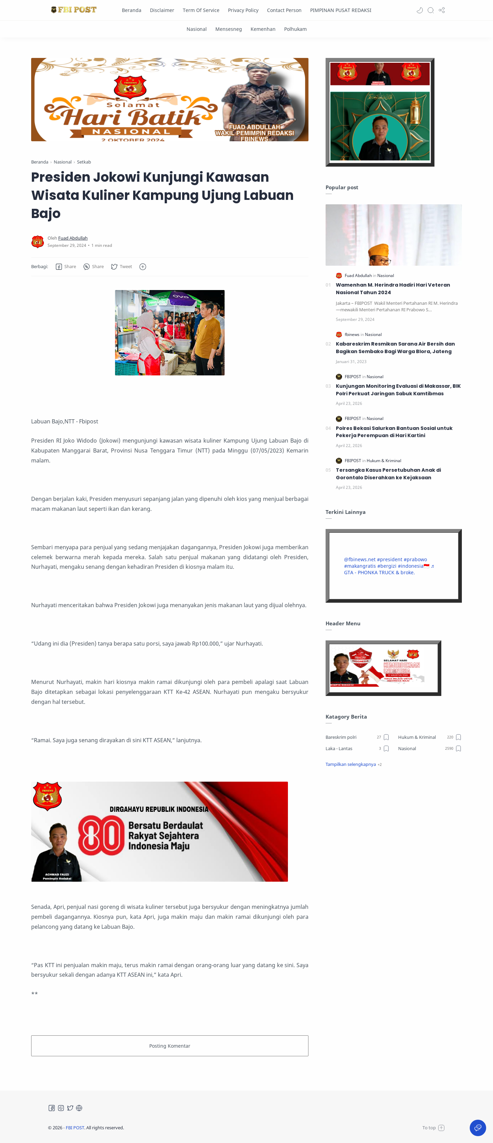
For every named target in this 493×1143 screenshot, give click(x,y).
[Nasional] (197, 29)
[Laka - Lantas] (358, 748)
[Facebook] (51, 1108)
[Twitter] (70, 1108)
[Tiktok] (79, 1108)
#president (389, 559)
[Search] (430, 10)
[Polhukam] (295, 29)
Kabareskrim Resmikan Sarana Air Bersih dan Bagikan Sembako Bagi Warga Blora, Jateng (395, 347)
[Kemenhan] (263, 29)
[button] (419, 10)
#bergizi (386, 566)
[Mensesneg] (228, 29)
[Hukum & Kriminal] (384, 461)
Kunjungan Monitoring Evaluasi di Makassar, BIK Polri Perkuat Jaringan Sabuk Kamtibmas (398, 390)
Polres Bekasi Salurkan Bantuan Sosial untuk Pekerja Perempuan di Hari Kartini (394, 432)
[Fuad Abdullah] (73, 238)
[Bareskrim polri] (358, 737)
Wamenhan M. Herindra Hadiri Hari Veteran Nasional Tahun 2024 (393, 288)
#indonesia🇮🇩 (413, 566)
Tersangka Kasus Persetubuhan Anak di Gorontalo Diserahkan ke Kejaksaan (388, 474)
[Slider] (244, 99)
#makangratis (360, 566)
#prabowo (415, 559)
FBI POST (75, 1127)
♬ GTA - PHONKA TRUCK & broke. (389, 569)
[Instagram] (61, 1108)
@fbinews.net (360, 559)
